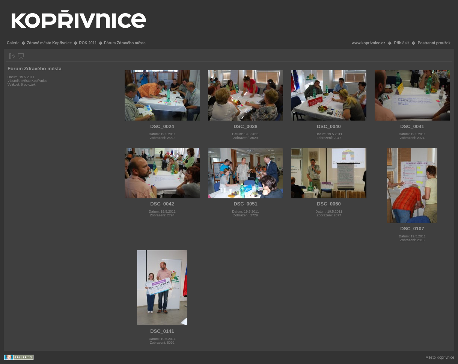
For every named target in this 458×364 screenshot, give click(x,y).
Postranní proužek (434, 43)
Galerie (13, 43)
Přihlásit (401, 43)
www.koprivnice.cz (368, 43)
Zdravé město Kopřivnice (49, 43)
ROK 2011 (88, 43)
